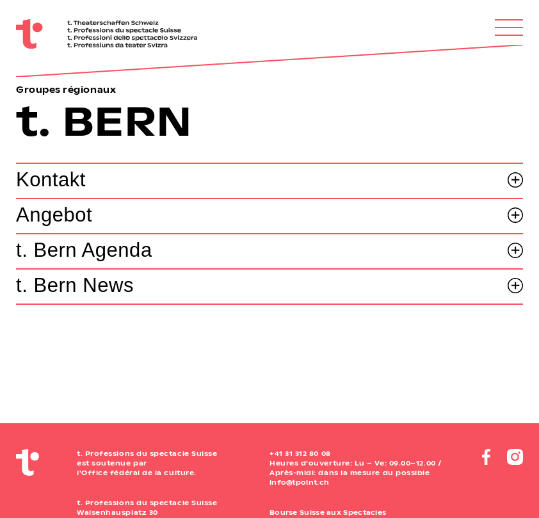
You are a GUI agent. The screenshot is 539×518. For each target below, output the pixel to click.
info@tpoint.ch (299, 482)
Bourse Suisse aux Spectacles (328, 512)
